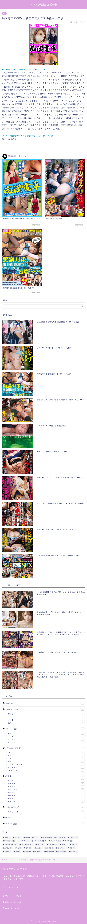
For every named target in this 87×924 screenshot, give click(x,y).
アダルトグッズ (44, 807)
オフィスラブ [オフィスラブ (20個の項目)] (56, 841)
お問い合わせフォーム (14, 908)
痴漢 (4, 13)
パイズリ (46, 739)
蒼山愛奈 (46, 792)
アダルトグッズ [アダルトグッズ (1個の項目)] (9, 841)
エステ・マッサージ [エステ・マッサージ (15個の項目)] (26, 841)
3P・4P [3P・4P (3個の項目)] (7, 837)
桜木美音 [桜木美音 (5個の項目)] (49, 848)
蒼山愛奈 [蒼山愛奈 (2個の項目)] (38, 851)
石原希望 (46, 798)
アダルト (44, 703)
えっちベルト (46, 812)
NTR (46, 755)
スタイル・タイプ (44, 709)
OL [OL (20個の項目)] (36, 837)
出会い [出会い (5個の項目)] (74, 844)
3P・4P (46, 736)
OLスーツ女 (46, 770)
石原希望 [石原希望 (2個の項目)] (7, 851)
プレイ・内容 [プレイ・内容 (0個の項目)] (53, 844)
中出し (46, 733)
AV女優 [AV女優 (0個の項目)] (18, 837)
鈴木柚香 (46, 786)
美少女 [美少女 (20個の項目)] (27, 851)
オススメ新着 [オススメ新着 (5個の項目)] (41, 841)
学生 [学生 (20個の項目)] (18, 848)
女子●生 (46, 720)
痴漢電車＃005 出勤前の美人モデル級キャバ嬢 (24, 69)
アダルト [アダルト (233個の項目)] (74, 837)
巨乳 (46, 717)
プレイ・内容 (44, 728)
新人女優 (46, 801)
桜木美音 (46, 783)
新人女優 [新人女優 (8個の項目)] (38, 848)
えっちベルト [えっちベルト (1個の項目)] (60, 837)
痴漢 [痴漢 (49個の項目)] (72, 848)
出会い (44, 817)
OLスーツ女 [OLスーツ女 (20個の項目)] (47, 837)
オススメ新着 (44, 823)
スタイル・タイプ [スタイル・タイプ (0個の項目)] (27, 844)
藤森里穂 (46, 795)
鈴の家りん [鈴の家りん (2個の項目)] (62, 851)
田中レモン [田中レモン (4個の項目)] (61, 848)
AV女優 (44, 776)
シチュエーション (44, 748)
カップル (46, 742)
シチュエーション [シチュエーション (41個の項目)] (10, 844)
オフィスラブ (46, 767)
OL (46, 752)
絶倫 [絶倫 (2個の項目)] (18, 851)
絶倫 (46, 723)
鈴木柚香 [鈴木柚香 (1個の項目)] (73, 851)
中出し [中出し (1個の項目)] (64, 844)
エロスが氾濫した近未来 (43, 4)
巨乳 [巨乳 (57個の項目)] (28, 848)
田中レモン (46, 789)
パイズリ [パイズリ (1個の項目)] (40, 844)
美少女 (46, 714)
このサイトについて (13, 902)
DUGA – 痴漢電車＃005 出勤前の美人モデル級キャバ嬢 (27, 135)
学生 (46, 758)
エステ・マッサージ (46, 764)
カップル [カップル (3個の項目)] (68, 841)
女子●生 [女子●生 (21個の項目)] (8, 848)
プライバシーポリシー (14, 896)
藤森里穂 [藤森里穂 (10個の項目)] (50, 851)
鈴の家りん (46, 780)
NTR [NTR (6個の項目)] (27, 837)
